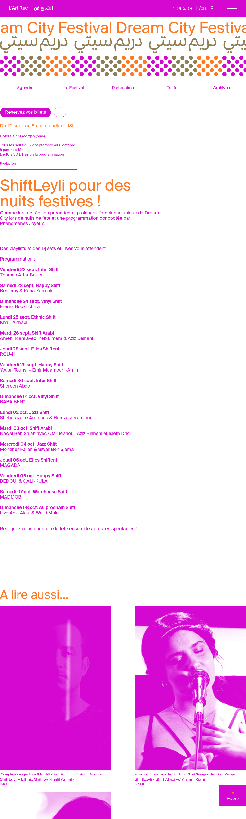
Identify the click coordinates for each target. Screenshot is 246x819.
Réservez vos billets (25, 112)
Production (8, 163)
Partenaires (123, 88)
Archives (221, 88)
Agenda (24, 88)
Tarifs (172, 88)
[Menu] (232, 8)
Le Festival (73, 88)
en (203, 8)
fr (197, 8)
